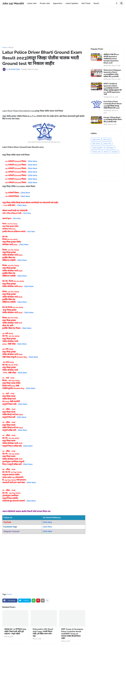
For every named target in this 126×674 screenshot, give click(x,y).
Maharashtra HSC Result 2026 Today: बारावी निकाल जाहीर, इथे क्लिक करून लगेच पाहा (43, 632)
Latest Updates (97, 147)
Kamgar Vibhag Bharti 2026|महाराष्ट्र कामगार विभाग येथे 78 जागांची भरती (113, 119)
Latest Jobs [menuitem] (32, 3)
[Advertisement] (63, 26)
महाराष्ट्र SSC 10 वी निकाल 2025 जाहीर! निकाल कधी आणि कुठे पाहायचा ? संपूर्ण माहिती (15, 631)
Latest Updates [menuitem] (72, 3)
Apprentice (96, 139)
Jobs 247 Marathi (13, 3)
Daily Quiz (106, 139)
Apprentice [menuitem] (57, 3)
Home (4, 47)
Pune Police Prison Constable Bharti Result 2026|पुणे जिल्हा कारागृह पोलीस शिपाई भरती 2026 (113, 105)
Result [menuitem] (96, 3)
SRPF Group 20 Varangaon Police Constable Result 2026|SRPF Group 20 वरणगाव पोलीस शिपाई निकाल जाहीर (72, 633)
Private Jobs (96, 152)
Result (10, 47)
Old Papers (110, 147)
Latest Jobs (107, 143)
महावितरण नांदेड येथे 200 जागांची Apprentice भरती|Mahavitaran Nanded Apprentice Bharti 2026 (111, 58)
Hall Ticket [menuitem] (85, 3)
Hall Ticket (96, 143)
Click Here (32, 161)
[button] (116, 3)
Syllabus (115, 152)
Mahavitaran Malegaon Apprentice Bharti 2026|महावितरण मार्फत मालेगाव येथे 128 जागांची (112, 73)
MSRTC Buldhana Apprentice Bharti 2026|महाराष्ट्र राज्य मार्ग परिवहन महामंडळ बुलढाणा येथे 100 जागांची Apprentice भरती (113, 89)
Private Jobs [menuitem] (45, 3)
